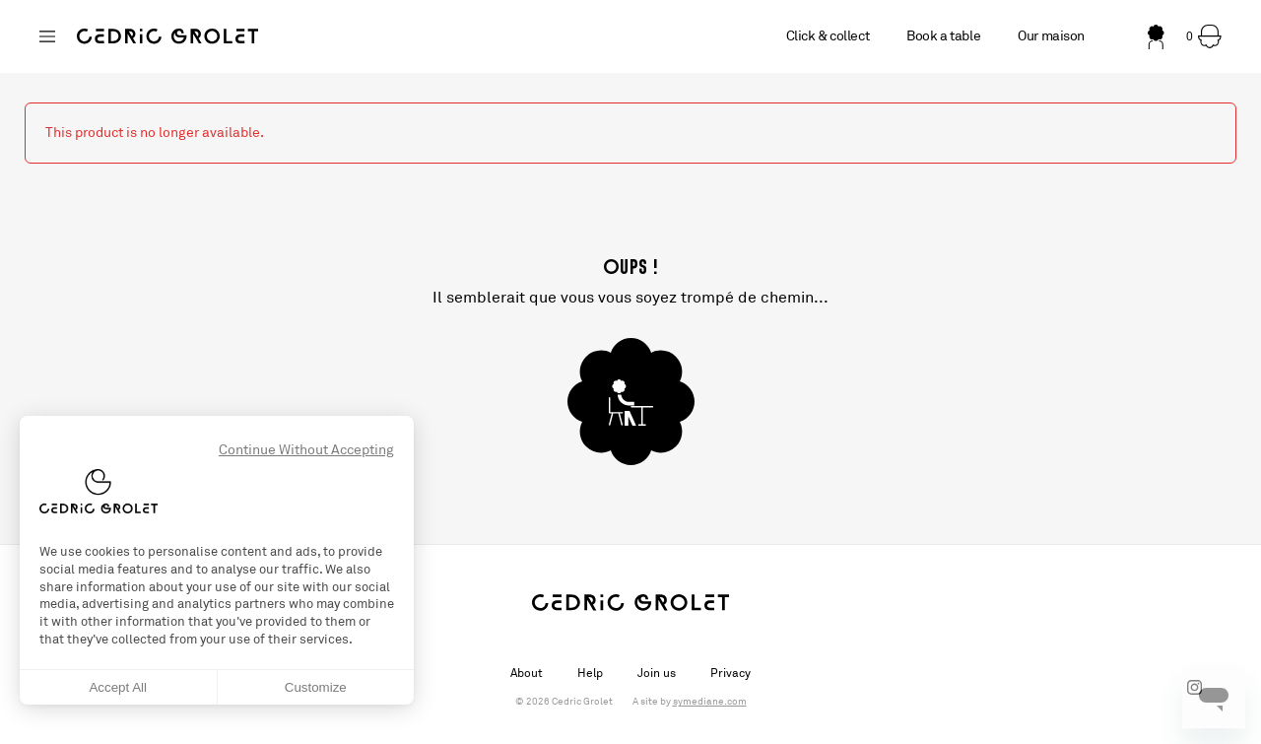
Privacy (730, 673)
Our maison (1051, 36)
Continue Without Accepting (306, 449)
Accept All (118, 687)
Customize (316, 687)
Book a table (943, 36)
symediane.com (710, 702)
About (526, 673)
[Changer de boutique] (47, 36)
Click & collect (828, 36)
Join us (656, 673)
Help (590, 673)
